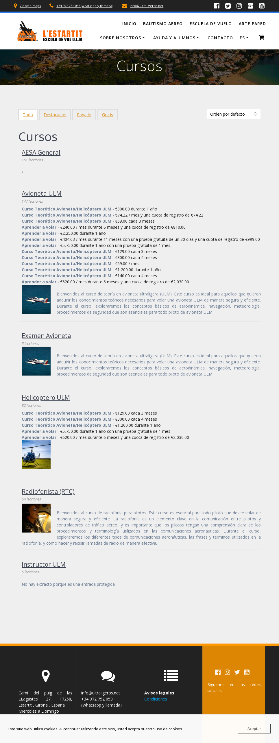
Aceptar (254, 728)
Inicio (129, 23)
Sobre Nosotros (120, 37)
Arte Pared (252, 23)
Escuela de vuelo (211, 23)
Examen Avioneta (46, 336)
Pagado (84, 114)
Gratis (107, 114)
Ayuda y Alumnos (174, 37)
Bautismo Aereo (163, 23)
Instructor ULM (44, 564)
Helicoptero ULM (46, 397)
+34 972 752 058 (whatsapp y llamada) (84, 5)
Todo (28, 114)
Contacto (220, 37)
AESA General (41, 152)
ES (242, 37)
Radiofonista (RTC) (48, 491)
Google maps (30, 5)
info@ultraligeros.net (146, 5)
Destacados (55, 114)
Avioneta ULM (42, 193)
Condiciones (155, 699)
